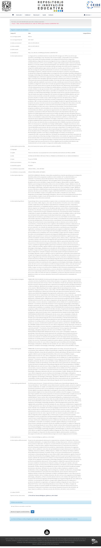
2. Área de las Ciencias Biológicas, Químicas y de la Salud (42, 495)
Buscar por (37, 15)
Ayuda (44, 15)
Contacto (50, 15)
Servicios (87, 15)
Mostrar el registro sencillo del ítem (20, 511)
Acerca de (19, 15)
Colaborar (28, 15)
